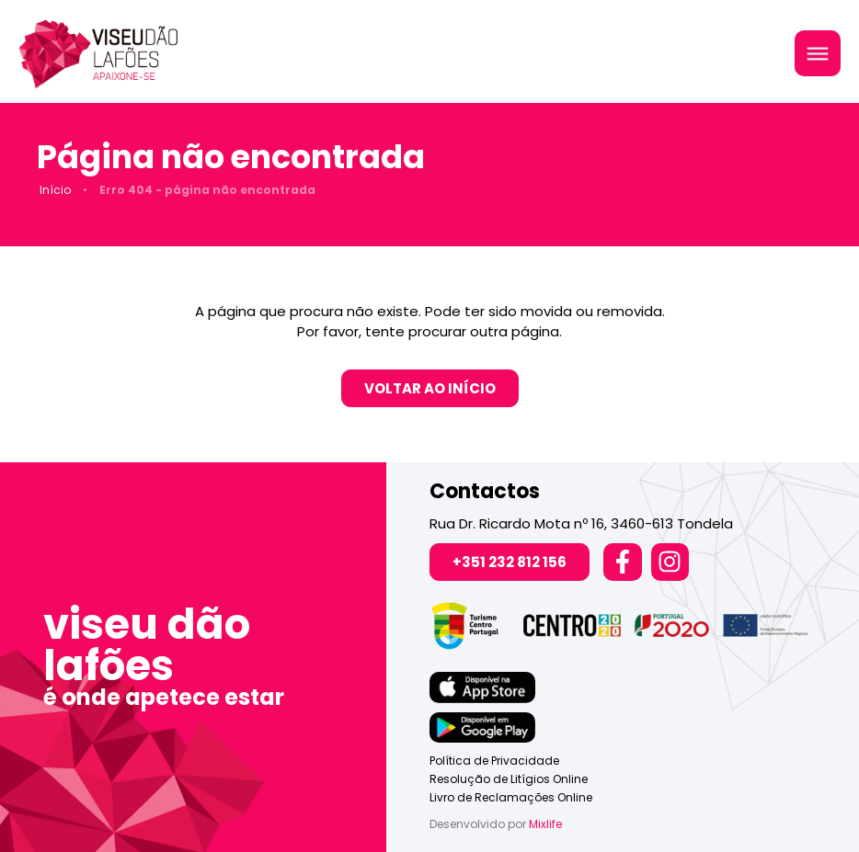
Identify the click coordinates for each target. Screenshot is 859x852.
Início (55, 190)
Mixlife (545, 824)
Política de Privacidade (494, 760)
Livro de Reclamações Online (511, 797)
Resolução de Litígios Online (509, 779)
